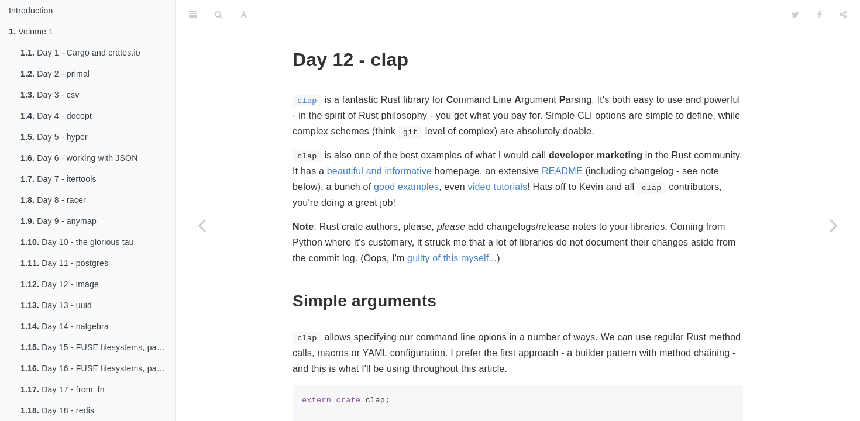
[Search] (218, 14)
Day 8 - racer (53, 200)
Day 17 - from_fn (62, 389)
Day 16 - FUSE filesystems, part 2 (94, 368)
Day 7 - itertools (58, 179)
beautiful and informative (379, 171)
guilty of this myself (448, 258)
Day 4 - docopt (56, 115)
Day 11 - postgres (64, 263)
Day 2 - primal (55, 73)
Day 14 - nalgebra (64, 326)
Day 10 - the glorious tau (77, 242)
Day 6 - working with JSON (79, 158)
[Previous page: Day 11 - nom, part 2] (202, 225)
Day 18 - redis (57, 410)
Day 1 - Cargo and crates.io (80, 52)
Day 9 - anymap (58, 221)
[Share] (843, 14)
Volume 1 (31, 31)
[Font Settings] (243, 14)
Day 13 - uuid (56, 305)
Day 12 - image (59, 284)
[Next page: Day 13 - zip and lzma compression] (833, 225)
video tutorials (498, 187)
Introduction (31, 10)
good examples (406, 187)
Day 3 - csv (49, 94)
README (562, 171)
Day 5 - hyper (54, 137)
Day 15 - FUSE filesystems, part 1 (94, 347)
